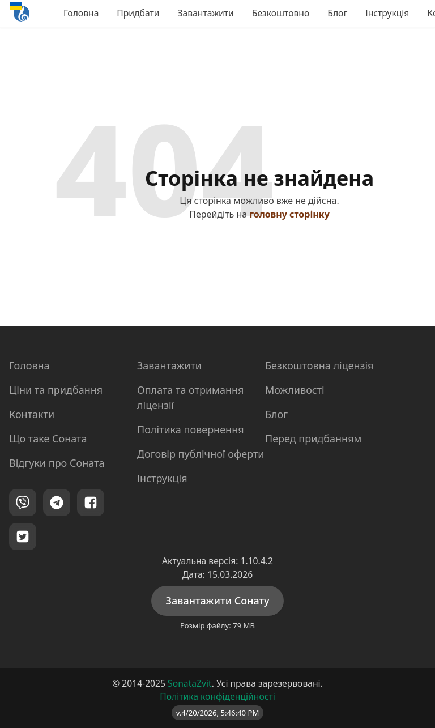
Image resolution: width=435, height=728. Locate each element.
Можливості (295, 390)
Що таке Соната (48, 438)
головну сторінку (289, 214)
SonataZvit (190, 683)
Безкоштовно (280, 13)
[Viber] (22, 502)
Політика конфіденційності (217, 696)
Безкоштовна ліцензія (319, 365)
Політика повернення (190, 429)
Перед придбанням (313, 438)
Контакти (31, 414)
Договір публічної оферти (201, 454)
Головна (81, 13)
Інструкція (387, 13)
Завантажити (206, 13)
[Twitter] (22, 536)
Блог (337, 13)
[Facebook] (90, 502)
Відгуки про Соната (56, 463)
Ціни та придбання (56, 390)
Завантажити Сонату (217, 600)
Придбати (138, 13)
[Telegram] (56, 502)
